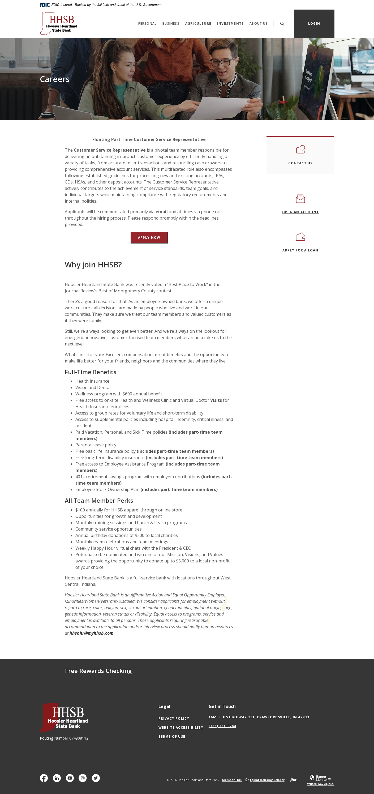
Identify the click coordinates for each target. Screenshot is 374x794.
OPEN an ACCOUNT (300, 212)
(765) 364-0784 (222, 726)
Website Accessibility (180, 727)
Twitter (97, 780)
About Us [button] (259, 23)
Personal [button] (147, 23)
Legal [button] (164, 706)
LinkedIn (58, 780)
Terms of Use (171, 736)
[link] (320, 780)
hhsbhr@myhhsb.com (91, 633)
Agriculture (198, 23)
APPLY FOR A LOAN (300, 250)
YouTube (71, 780)
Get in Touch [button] (222, 706)
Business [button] (170, 23)
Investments (232, 23)
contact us (300, 163)
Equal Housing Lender (267, 780)
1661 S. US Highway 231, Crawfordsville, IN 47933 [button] (259, 717)
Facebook (45, 780)
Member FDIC (232, 780)
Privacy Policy (174, 718)
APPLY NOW (153, 237)
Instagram (84, 780)
